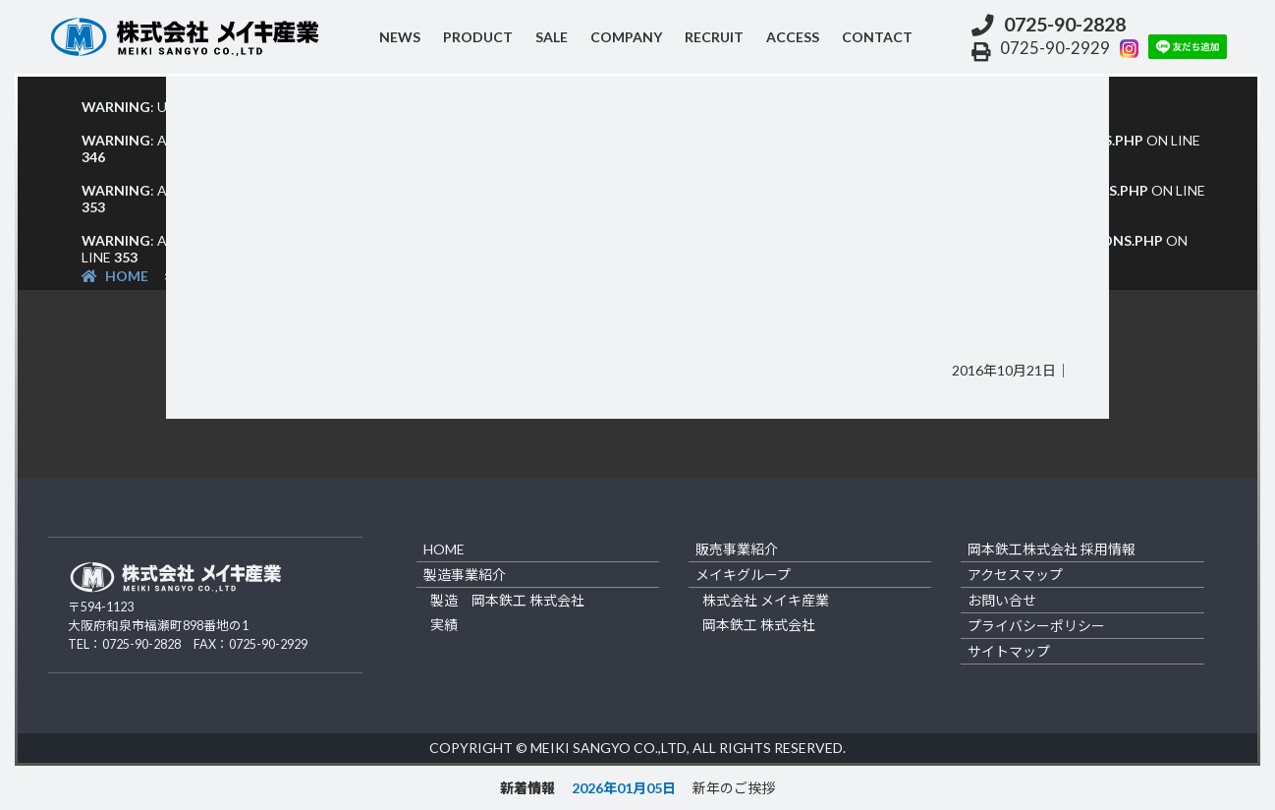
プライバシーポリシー (1036, 625)
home (444, 549)
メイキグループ (743, 574)
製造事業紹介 (464, 574)
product (478, 37)
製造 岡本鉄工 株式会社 (507, 600)
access (792, 37)
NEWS (399, 37)
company (626, 37)
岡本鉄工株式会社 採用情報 (1052, 549)
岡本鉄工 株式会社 (758, 624)
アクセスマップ (1015, 574)
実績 (444, 624)
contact (877, 37)
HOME (115, 275)
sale (551, 37)
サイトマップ (1009, 651)
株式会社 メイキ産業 (765, 600)
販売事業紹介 (736, 549)
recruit (714, 37)
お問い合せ (1002, 600)
